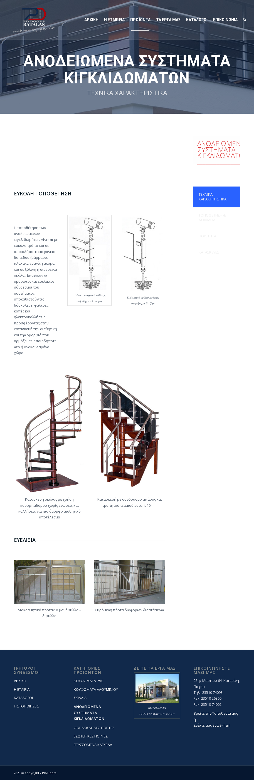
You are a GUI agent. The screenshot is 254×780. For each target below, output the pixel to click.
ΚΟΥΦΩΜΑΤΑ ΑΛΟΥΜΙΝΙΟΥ (96, 689)
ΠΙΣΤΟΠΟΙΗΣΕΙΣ (26, 706)
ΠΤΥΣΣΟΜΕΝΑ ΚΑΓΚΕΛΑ (93, 744)
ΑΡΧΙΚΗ (20, 680)
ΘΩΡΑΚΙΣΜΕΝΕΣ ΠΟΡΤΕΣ (94, 727)
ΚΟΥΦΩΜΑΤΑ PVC (88, 680)
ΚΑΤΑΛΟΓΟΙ (23, 697)
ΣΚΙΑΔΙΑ (80, 697)
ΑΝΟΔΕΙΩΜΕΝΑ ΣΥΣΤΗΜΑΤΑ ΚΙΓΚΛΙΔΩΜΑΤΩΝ (89, 712)
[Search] (244, 19)
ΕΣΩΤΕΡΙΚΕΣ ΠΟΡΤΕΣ (91, 736)
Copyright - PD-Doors (40, 773)
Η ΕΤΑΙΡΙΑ (21, 689)
